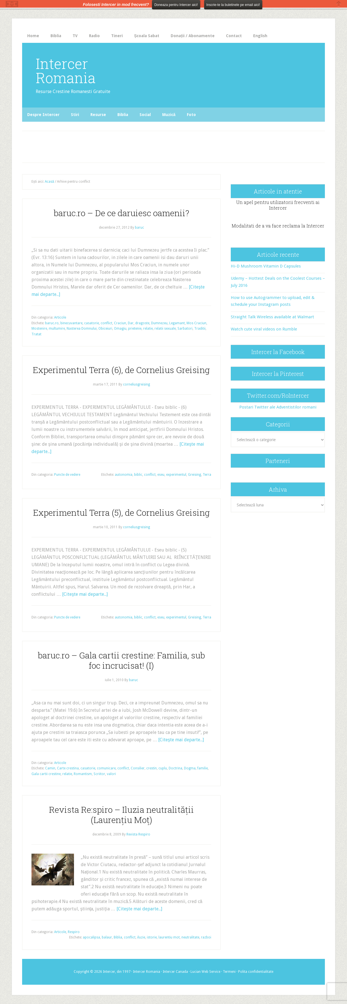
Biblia (118, 937)
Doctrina (175, 768)
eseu (160, 475)
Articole (60, 317)
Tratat (36, 334)
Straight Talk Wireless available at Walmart (272, 316)
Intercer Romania (66, 70)
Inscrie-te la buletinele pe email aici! (233, 5)
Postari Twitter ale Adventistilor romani (277, 407)
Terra (207, 475)
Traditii (200, 329)
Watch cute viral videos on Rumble (264, 329)
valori (111, 774)
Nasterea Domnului (82, 329)
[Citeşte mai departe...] (85, 594)
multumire (57, 329)
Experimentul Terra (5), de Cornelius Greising (121, 512)
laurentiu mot (169, 937)
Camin (50, 768)
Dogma (190, 768)
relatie (148, 329)
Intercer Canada (175, 972)
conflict (106, 323)
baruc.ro (52, 323)
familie (202, 768)
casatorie (91, 323)
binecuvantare (71, 323)
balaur (107, 937)
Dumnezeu (159, 323)
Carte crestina (68, 768)
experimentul (176, 475)
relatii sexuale (165, 329)
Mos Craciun (196, 323)
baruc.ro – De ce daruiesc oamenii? (121, 212)
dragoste (142, 323)
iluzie (141, 937)
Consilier (138, 768)
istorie (152, 937)
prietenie (134, 329)
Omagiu (120, 329)
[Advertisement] (140, 145)
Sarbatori (184, 329)
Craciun (120, 323)
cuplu (162, 768)
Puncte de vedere (67, 475)
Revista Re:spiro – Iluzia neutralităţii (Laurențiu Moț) (121, 814)
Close (338, 4)
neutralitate (190, 937)
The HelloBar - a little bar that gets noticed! (12, 4)
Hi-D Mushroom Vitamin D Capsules (266, 266)
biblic (138, 475)
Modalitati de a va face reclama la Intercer (278, 226)
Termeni (229, 972)
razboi (206, 937)
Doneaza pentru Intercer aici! (176, 5)
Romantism (83, 774)
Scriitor (99, 774)
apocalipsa (91, 937)
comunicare (106, 768)
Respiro (74, 932)
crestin (151, 768)
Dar (131, 323)
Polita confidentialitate (255, 972)
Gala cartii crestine (46, 774)
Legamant (177, 323)
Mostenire (39, 329)
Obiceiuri (105, 329)
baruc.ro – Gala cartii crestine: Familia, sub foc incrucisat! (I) (121, 660)
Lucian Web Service (205, 972)
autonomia (123, 475)
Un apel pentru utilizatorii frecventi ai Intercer (278, 205)
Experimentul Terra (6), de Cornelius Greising (121, 369)
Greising (194, 475)
